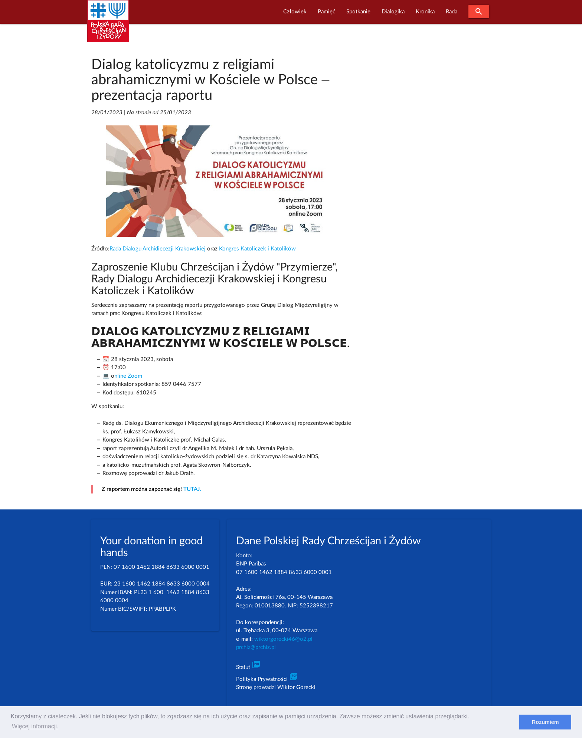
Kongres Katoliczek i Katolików (257, 249)
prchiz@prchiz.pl (256, 647)
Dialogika (393, 11)
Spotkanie (358, 11)
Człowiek (295, 11)
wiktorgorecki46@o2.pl (283, 639)
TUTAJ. (192, 489)
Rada (451, 11)
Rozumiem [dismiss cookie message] (545, 722)
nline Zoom (128, 376)
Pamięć (326, 11)
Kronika (425, 11)
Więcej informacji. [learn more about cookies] (35, 726)
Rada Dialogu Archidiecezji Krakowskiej (157, 249)
